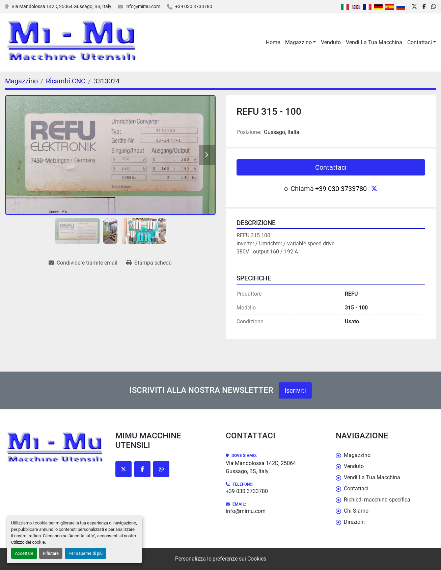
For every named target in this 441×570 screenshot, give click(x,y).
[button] (300, 42)
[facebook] (424, 7)
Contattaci (419, 42)
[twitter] (414, 7)
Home (273, 42)
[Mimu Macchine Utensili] (55, 448)
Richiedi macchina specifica (377, 499)
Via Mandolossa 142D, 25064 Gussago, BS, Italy (61, 6)
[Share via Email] (83, 262)
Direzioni (354, 522)
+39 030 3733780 (193, 6)
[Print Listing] (149, 262)
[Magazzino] (21, 81)
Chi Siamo (356, 511)
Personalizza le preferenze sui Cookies (220, 558)
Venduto (331, 42)
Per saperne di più (85, 553)
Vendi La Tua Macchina (374, 42)
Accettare (24, 553)
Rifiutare (51, 553)
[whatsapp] (433, 7)
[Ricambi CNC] (65, 81)
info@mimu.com (143, 6)
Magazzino (298, 42)
